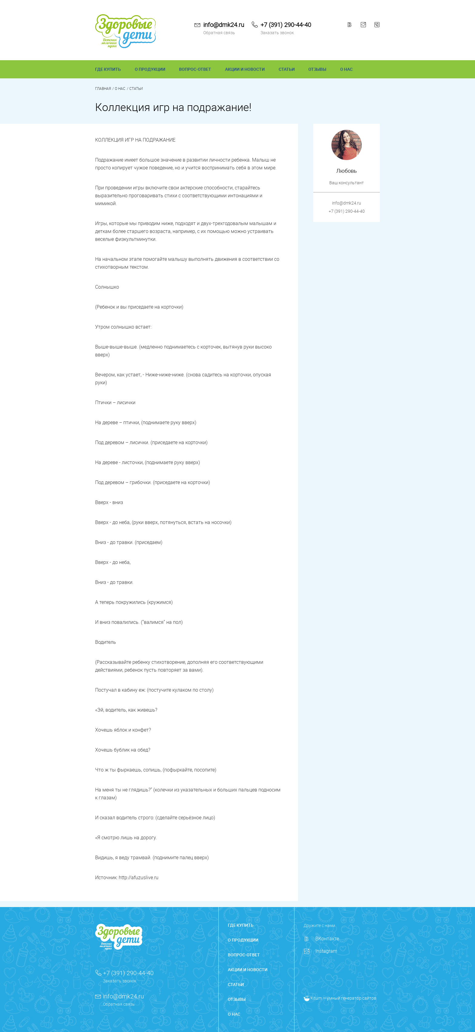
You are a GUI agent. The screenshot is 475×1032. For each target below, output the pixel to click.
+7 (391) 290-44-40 (286, 25)
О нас (120, 88)
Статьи (136, 88)
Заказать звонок (277, 32)
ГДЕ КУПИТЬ (108, 69)
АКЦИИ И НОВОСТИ (245, 69)
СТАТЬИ (287, 69)
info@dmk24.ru (223, 25)
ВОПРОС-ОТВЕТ (195, 69)
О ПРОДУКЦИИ (150, 69)
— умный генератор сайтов (340, 998)
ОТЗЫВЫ (317, 69)
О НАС (346, 69)
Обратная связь (219, 32)
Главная (103, 88)
